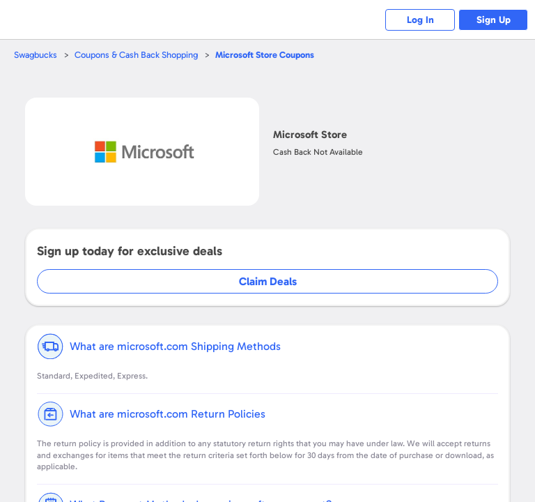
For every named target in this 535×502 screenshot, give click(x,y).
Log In (420, 20)
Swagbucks (35, 55)
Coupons (264, 55)
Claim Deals (268, 281)
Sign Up (493, 20)
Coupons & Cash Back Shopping (136, 55)
